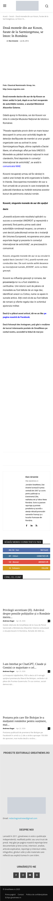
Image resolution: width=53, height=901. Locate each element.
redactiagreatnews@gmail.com (23, 818)
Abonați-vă (43, 562)
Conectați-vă (42, 556)
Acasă (5, 16)
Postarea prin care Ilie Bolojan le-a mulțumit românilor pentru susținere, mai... (24, 721)
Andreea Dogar (8, 621)
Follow (45, 568)
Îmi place (44, 550)
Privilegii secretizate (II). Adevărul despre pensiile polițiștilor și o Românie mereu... (26, 613)
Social (11, 16)
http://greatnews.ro (31, 481)
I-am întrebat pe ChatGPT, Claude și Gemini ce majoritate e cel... (24, 665)
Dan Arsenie (13, 41)
